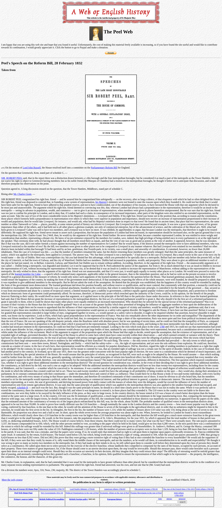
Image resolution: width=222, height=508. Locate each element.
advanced (182, 499)
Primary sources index (23, 499)
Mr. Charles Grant (22, 194)
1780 (162, 326)
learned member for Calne (28, 274)
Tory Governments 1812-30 (52, 493)
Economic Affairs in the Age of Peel (114, 493)
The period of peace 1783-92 (146, 489)
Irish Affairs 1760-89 (204, 489)
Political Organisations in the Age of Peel (82, 493)
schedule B (22, 387)
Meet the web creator (12, 479)
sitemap (169, 499)
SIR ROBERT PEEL (12, 178)
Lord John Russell (32, 167)
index (160, 499)
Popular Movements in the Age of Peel (146, 493)
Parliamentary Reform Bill (104, 167)
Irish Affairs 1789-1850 (179, 494)
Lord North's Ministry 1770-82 (82, 489)
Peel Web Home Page (23, 493)
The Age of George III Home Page (23, 489)
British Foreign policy (78, 499)
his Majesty (101, 202)
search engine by (171, 505)
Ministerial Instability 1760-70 (51, 489)
